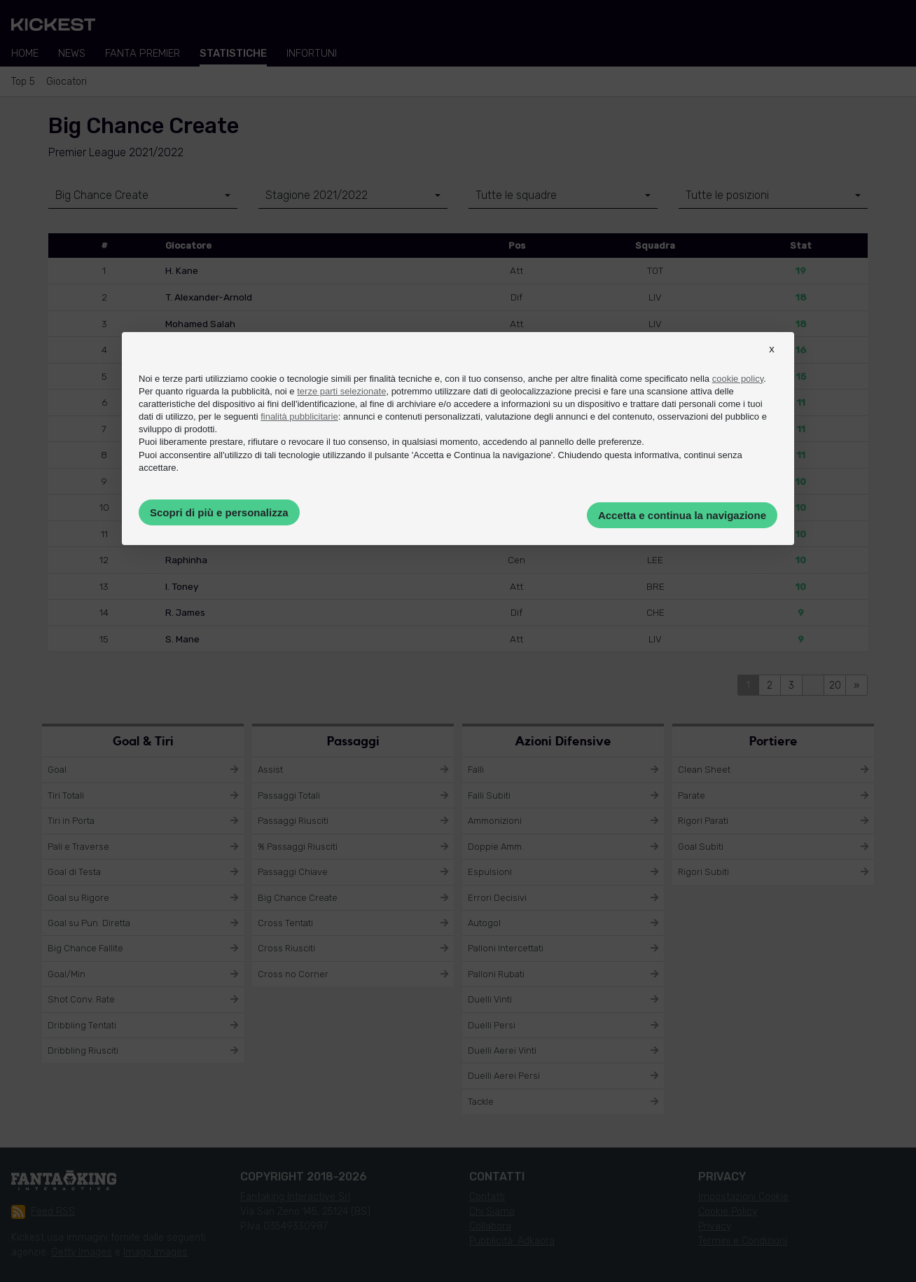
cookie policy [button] (737, 378)
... (813, 685)
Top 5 (23, 82)
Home (25, 53)
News (71, 53)
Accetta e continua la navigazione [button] (682, 515)
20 (835, 685)
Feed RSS (43, 1212)
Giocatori (66, 82)
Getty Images (81, 1252)
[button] (772, 361)
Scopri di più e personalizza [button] (219, 512)
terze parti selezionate (341, 391)
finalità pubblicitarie (299, 416)
